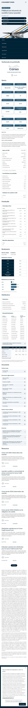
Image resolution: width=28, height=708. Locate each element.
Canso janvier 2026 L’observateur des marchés (13, 494)
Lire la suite (5, 465)
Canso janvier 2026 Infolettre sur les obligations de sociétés (12, 512)
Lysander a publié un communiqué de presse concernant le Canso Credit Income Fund (13, 474)
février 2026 (4, 506)
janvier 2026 (4, 543)
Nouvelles (14, 488)
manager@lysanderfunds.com (8, 698)
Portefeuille (4, 43)
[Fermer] (26, 668)
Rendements (4, 47)
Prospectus (14, 23)
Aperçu (3, 39)
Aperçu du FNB (14, 21)
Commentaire (15, 467)
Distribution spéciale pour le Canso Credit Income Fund (12, 531)
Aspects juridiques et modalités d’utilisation (14, 706)
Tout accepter (22, 704)
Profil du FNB (14, 18)
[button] (26, 2)
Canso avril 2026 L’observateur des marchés (12, 455)
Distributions (4, 50)
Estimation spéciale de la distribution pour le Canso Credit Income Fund (12, 549)
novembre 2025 (4, 562)
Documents (4, 54)
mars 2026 (3, 488)
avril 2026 (3, 467)
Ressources (4, 57)
